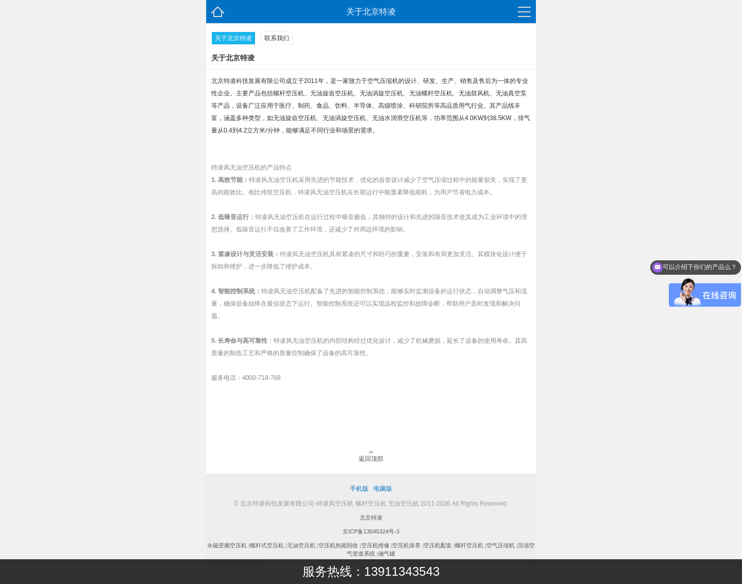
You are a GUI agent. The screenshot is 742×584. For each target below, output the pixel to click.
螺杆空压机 (469, 545)
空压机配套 (438, 545)
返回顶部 (371, 458)
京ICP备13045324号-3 (371, 531)
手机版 (359, 488)
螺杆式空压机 (267, 545)
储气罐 (386, 553)
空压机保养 (406, 545)
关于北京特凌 (233, 38)
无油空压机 (301, 545)
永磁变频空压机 (227, 545)
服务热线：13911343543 (371, 571)
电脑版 (383, 488)
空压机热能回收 (338, 545)
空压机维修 (375, 545)
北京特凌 (371, 517)
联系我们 (276, 38)
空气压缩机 (500, 545)
